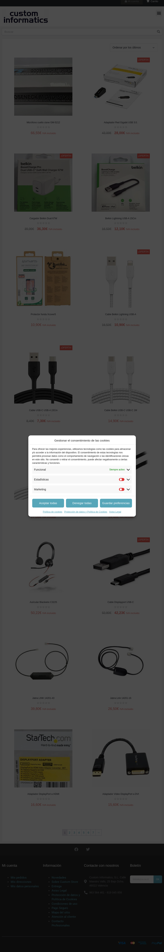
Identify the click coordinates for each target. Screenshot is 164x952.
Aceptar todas (48, 503)
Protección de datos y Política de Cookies (85, 511)
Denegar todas (81, 503)
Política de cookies (52, 511)
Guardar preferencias (116, 503)
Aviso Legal (115, 511)
